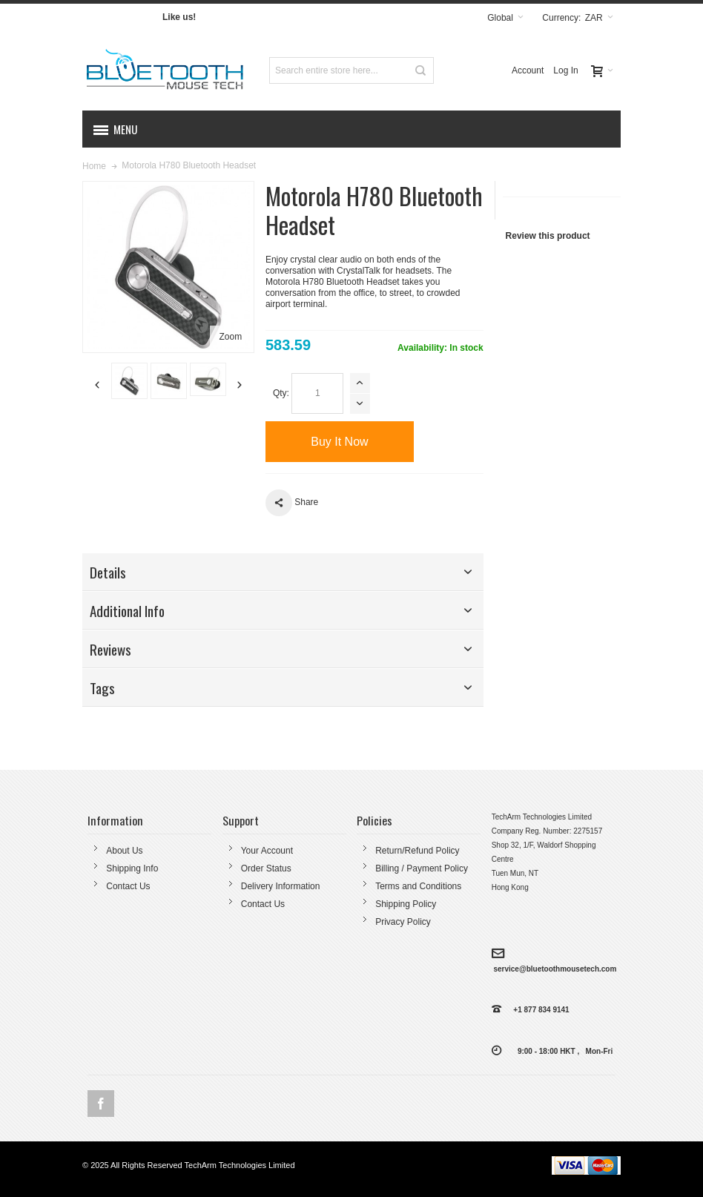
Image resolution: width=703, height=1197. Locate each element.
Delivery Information (280, 886)
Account (528, 70)
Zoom (230, 337)
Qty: (281, 393)
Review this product (548, 236)
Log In (565, 70)
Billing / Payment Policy (421, 868)
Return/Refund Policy (417, 850)
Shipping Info (132, 868)
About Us (124, 850)
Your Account (267, 850)
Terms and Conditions (418, 886)
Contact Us (128, 886)
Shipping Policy (405, 904)
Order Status (266, 868)
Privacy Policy (403, 922)
